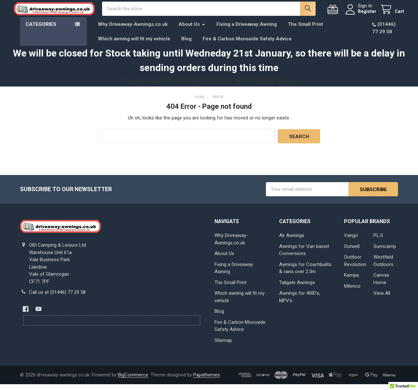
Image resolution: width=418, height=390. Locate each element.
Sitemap (223, 346)
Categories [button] (41, 30)
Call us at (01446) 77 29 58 (57, 298)
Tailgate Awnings (297, 288)
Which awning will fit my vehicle (134, 44)
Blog (186, 44)
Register (361, 14)
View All (381, 299)
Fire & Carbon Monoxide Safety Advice (247, 44)
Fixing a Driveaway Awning (246, 30)
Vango (351, 241)
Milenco (352, 292)
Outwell (352, 252)
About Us (192, 30)
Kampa (351, 281)
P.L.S (378, 241)
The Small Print (305, 30)
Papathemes (206, 381)
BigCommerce (133, 381)
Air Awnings (291, 241)
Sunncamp (384, 252)
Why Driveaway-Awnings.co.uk (133, 30)
